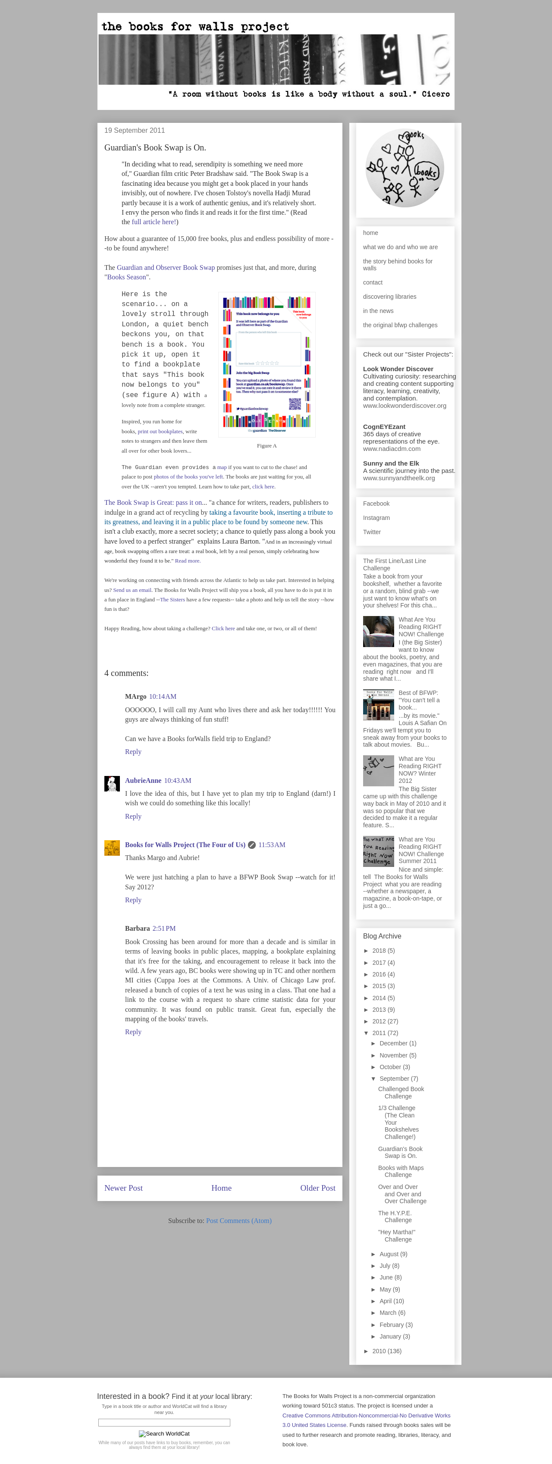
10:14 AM (162, 696)
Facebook (376, 503)
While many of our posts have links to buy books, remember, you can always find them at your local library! (164, 1445)
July (386, 1265)
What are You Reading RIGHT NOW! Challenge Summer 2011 (421, 850)
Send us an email (132, 590)
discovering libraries (390, 296)
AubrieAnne (143, 780)
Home (221, 1187)
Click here (223, 628)
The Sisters (172, 599)
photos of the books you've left (188, 476)
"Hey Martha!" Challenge (396, 1236)
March (389, 1312)
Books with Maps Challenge (401, 1171)
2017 (380, 962)
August (390, 1254)
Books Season (126, 277)
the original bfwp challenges (400, 325)
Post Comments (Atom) (239, 1220)
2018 (380, 950)
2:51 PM (164, 928)
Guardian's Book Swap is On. (400, 1152)
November (394, 1055)
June (387, 1277)
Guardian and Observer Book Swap (166, 267)
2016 (380, 974)
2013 (380, 1009)
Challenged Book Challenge (401, 1092)
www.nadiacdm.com (391, 448)
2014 (380, 998)
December (394, 1043)
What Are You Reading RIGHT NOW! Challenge (421, 627)
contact (373, 282)
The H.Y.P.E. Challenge (395, 1217)
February (392, 1324)
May (386, 1289)
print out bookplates (160, 431)
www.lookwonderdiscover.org (404, 405)
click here (263, 486)
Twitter (372, 532)
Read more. (188, 560)
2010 (380, 1351)
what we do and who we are (400, 247)
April (386, 1301)
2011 (380, 1032)
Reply (133, 751)
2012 (380, 1021)
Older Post (318, 1187)
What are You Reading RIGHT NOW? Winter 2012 (420, 769)
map (222, 467)
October (391, 1067)
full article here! (154, 221)
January (391, 1336)
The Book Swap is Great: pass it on (153, 502)
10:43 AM (177, 780)
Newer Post (123, 1187)
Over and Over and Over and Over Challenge (402, 1194)
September (395, 1078)
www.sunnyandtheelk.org (399, 478)
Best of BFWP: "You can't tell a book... (419, 700)
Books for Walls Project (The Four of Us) (185, 844)
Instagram (376, 517)
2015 (380, 985)
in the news (378, 310)
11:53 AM (271, 844)
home (370, 232)
